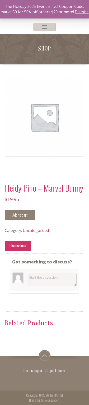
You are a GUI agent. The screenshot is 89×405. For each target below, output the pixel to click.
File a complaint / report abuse (44, 370)
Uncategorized (36, 230)
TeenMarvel (56, 395)
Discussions (17, 246)
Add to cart (20, 215)
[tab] (18, 246)
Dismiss (82, 11)
